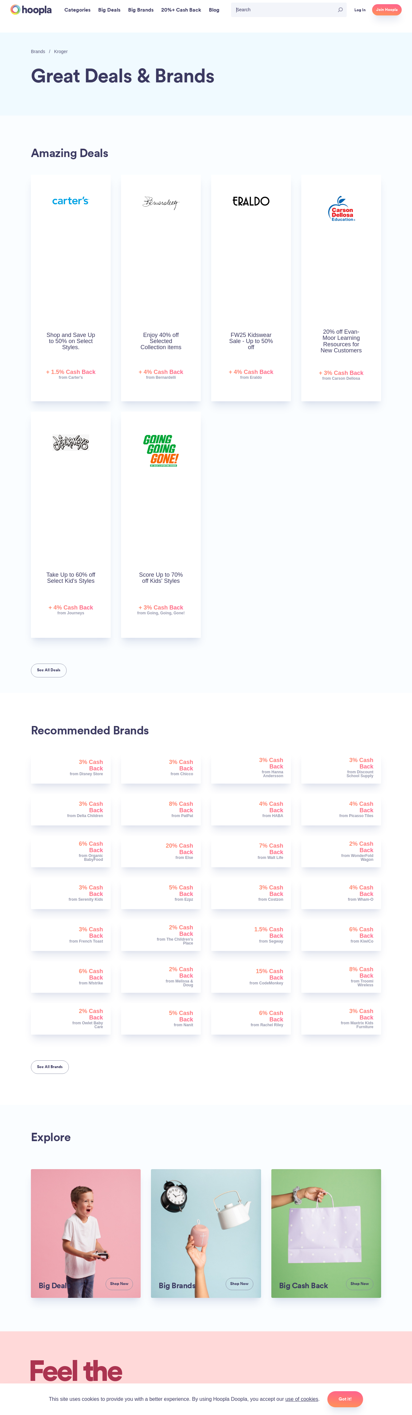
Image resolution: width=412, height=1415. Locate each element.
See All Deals (49, 670)
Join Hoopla (387, 10)
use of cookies (301, 1399)
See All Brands (50, 1067)
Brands (38, 51)
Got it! (345, 1399)
